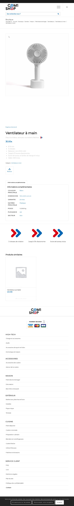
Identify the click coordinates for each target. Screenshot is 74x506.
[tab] (16, 182)
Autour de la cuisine (12, 367)
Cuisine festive (10, 443)
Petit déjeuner (10, 425)
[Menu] (57, 7)
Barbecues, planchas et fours (15, 399)
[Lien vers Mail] (66, 7)
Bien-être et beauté (12, 389)
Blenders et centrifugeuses (14, 439)
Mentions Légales (11, 474)
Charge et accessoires (13, 338)
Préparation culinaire (12, 434)
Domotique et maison (13, 352)
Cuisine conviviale (11, 430)
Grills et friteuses (11, 448)
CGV (7, 469)
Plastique (23, 203)
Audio (8, 343)
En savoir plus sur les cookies (21, 502)
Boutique (9, 20)
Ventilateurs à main (16, 163)
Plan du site (9, 478)
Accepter (59, 502)
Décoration (9, 384)
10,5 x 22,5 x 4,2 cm (25, 196)
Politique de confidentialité (15, 483)
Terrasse (8, 413)
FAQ (7, 465)
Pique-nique (10, 408)
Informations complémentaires (16, 182)
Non (21, 215)
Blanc (21, 190)
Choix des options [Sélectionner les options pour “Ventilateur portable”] (21, 299)
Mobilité (8, 404)
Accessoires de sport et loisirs (15, 347)
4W (21, 212)
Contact (8, 487)
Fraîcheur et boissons (13, 452)
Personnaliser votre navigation (43, 502)
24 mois (22, 199)
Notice (9, 170)
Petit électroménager (13, 380)
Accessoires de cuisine (13, 362)
